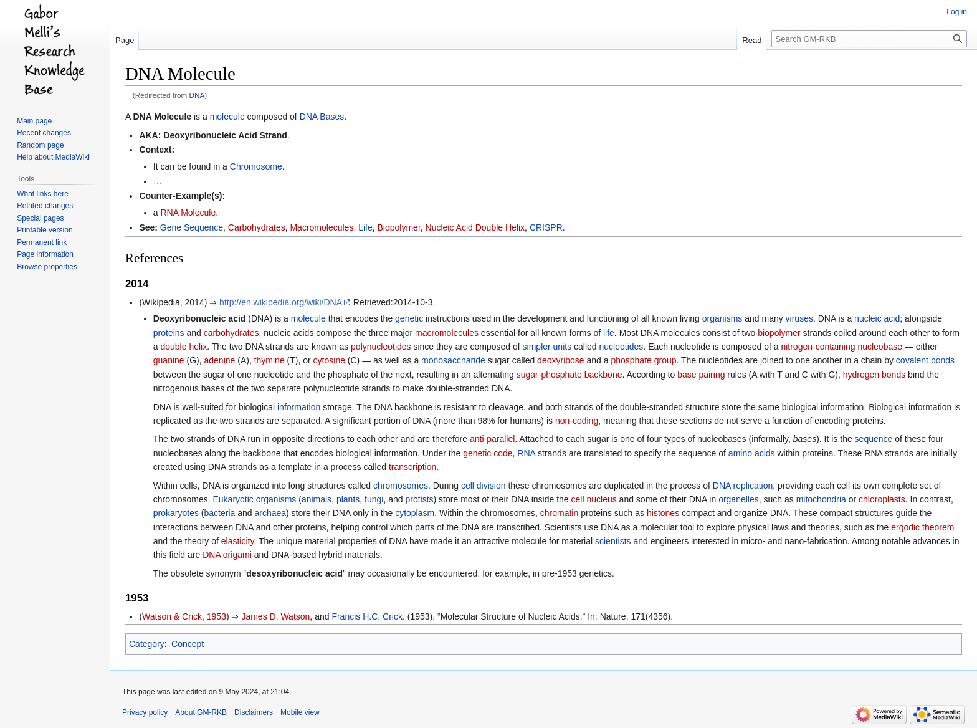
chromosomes (400, 486)
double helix (183, 347)
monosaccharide (453, 360)
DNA (197, 95)
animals (316, 499)
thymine (269, 360)
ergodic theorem (922, 527)
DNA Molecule (162, 117)
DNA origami (227, 555)
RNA (526, 453)
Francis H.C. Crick (367, 616)
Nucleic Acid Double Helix (475, 227)
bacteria (220, 513)
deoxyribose (560, 360)
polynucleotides (381, 347)
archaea (270, 513)
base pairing (701, 375)
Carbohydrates (256, 227)
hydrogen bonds (874, 375)
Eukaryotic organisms (254, 499)
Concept (187, 644)
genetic (409, 318)
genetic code (487, 453)
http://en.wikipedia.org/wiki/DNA (280, 302)
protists (419, 499)
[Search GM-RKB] (869, 38)
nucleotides (621, 347)
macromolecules (447, 333)
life (608, 333)
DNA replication (743, 486)
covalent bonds (925, 360)
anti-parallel (492, 439)
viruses (799, 318)
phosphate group (643, 360)
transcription (412, 467)
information (298, 407)
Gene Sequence (191, 227)
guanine (168, 360)
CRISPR (546, 227)
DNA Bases (322, 117)
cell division (483, 486)
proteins (168, 333)
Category (146, 644)
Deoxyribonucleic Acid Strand (225, 135)
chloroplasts (882, 499)
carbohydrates (231, 333)
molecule (227, 117)
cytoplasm (414, 513)
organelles (738, 499)
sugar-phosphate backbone (569, 375)
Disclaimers (253, 712)
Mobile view (300, 712)
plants (348, 499)
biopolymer (779, 333)
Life (365, 227)
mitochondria (821, 499)
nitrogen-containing (818, 347)
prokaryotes (176, 513)
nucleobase (879, 347)
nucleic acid (877, 318)
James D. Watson (275, 616)
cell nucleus (594, 499)
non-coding (576, 421)
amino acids (751, 453)
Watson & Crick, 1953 (184, 616)
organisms (722, 318)
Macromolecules (321, 227)
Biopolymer (399, 227)
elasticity (237, 541)
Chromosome (256, 166)
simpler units (547, 347)
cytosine (329, 360)
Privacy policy (145, 712)
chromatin (559, 513)
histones (663, 513)
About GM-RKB (201, 712)
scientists (613, 541)
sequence (874, 439)
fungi (374, 499)
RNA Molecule (188, 213)
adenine (220, 360)
